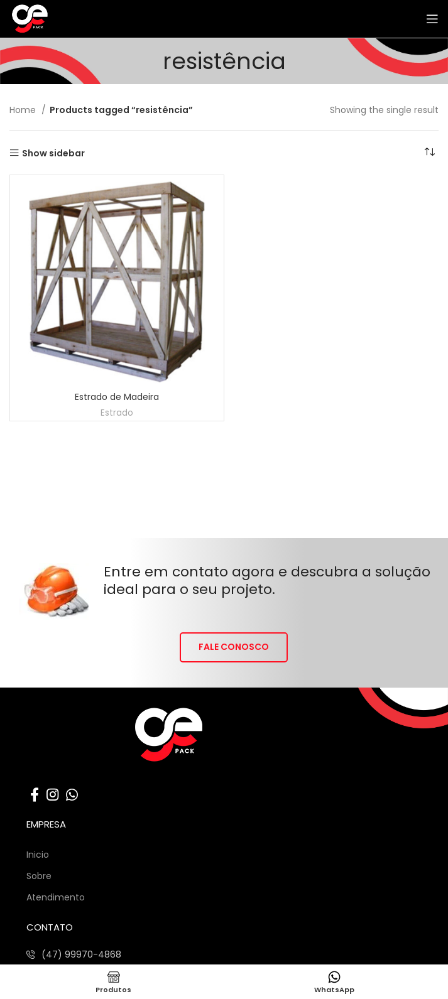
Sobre (39, 876)
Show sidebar (53, 153)
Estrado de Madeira (117, 397)
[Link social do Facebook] (34, 794)
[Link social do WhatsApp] (72, 794)
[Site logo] (59, 18)
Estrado (117, 413)
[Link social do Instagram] (52, 794)
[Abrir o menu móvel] (432, 18)
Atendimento (55, 897)
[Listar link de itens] (73, 954)
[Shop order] (429, 152)
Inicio (37, 854)
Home (23, 110)
